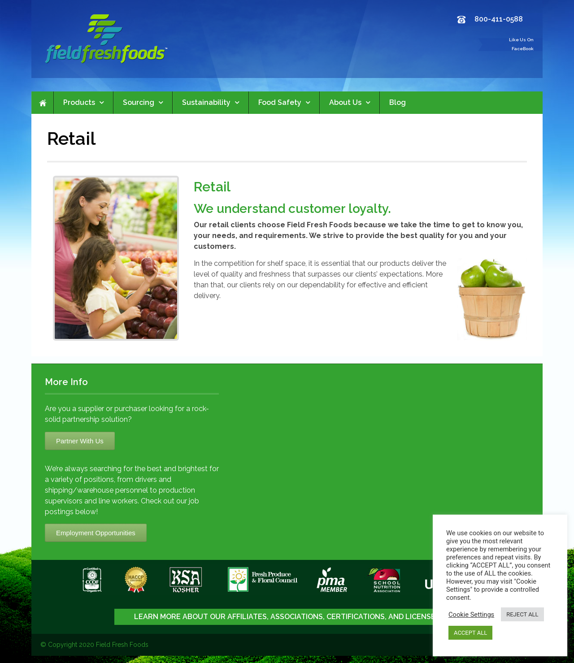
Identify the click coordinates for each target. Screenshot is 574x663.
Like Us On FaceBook (521, 44)
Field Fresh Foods (122, 644)
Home (42, 102)
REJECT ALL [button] (522, 614)
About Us (349, 102)
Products (83, 102)
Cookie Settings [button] (471, 615)
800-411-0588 (498, 19)
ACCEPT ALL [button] (470, 632)
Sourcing (143, 102)
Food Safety (284, 102)
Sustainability (210, 102)
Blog (397, 102)
